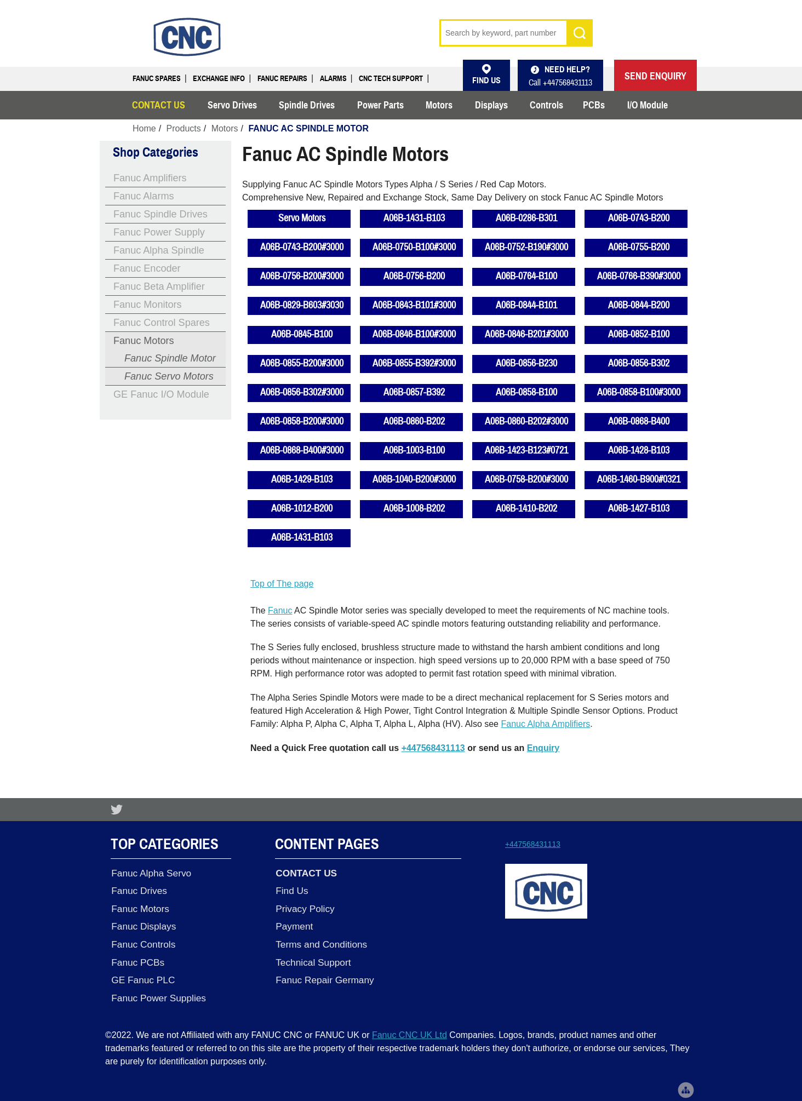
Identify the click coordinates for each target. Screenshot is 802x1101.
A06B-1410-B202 (526, 508)
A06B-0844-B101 (526, 305)
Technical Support (312, 960)
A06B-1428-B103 (638, 450)
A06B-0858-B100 (526, 392)
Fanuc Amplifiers (150, 178)
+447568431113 (433, 748)
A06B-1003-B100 (414, 450)
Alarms (333, 78)
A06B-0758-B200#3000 (526, 479)
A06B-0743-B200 (638, 218)
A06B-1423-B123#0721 (526, 450)
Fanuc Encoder (147, 268)
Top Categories (165, 844)
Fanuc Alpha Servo (151, 872)
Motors (439, 105)
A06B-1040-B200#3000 (414, 479)
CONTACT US (158, 105)
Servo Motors (301, 218)
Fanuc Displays (143, 925)
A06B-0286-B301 (526, 218)
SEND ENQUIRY (655, 76)
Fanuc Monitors (147, 304)
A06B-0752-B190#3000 (526, 247)
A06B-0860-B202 (414, 421)
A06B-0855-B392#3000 (414, 363)
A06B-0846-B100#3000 (414, 334)
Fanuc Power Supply (159, 232)
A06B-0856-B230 (526, 363)
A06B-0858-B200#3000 (301, 421)
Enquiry (543, 748)
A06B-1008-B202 (414, 508)
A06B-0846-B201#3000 (526, 334)
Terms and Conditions (320, 942)
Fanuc (280, 610)
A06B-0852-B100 (638, 334)
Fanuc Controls (143, 942)
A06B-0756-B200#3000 (301, 276)
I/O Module (647, 105)
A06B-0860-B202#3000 (526, 421)
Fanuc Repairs (282, 78)
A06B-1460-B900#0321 (638, 479)
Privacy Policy (304, 907)
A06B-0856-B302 (638, 363)
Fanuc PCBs (137, 960)
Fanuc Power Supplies (158, 995)
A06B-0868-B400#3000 (301, 450)
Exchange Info (219, 78)
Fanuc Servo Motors (169, 376)
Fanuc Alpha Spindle (158, 250)
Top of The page (281, 583)
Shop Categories (155, 152)
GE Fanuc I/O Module (161, 394)
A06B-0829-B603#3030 (301, 305)
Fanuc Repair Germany (324, 977)
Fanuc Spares (157, 78)
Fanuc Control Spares (161, 322)
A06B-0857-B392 (414, 392)
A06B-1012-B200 (302, 508)
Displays (491, 105)
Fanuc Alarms (143, 196)
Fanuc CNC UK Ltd (409, 1032)
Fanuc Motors (143, 340)
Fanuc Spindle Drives (160, 214)
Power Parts (380, 105)
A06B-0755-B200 (638, 247)
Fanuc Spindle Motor (170, 358)
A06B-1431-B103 (414, 218)
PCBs (594, 105)
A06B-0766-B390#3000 (638, 276)
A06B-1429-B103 (302, 479)
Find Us (291, 890)
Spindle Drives (307, 105)
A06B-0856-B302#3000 (301, 392)
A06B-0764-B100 (526, 276)
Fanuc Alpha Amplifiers (545, 724)
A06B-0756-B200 (414, 276)
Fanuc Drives (139, 890)
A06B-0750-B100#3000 (414, 247)
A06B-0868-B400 (638, 421)
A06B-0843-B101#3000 (414, 305)
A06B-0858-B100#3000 (638, 392)
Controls (546, 105)
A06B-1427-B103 (638, 508)
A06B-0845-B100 (302, 334)
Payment (293, 925)
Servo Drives (232, 105)
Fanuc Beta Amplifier (159, 286)
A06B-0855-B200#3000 (301, 363)
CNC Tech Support (391, 78)
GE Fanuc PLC (142, 977)
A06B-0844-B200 (638, 305)
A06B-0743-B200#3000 (301, 247)
